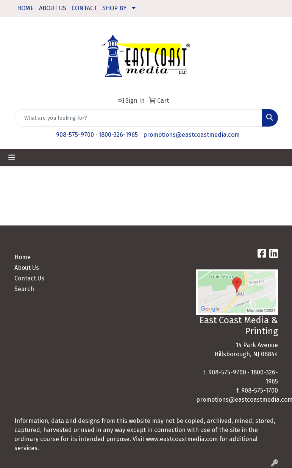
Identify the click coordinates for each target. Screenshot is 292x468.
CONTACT (84, 8)
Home (22, 257)
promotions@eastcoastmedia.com (191, 134)
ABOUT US (52, 8)
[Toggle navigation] (12, 157)
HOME (25, 8)
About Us (26, 267)
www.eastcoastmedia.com (182, 439)
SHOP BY (114, 8)
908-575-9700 (75, 134)
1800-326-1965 (118, 134)
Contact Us (29, 278)
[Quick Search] (138, 118)
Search (24, 289)
